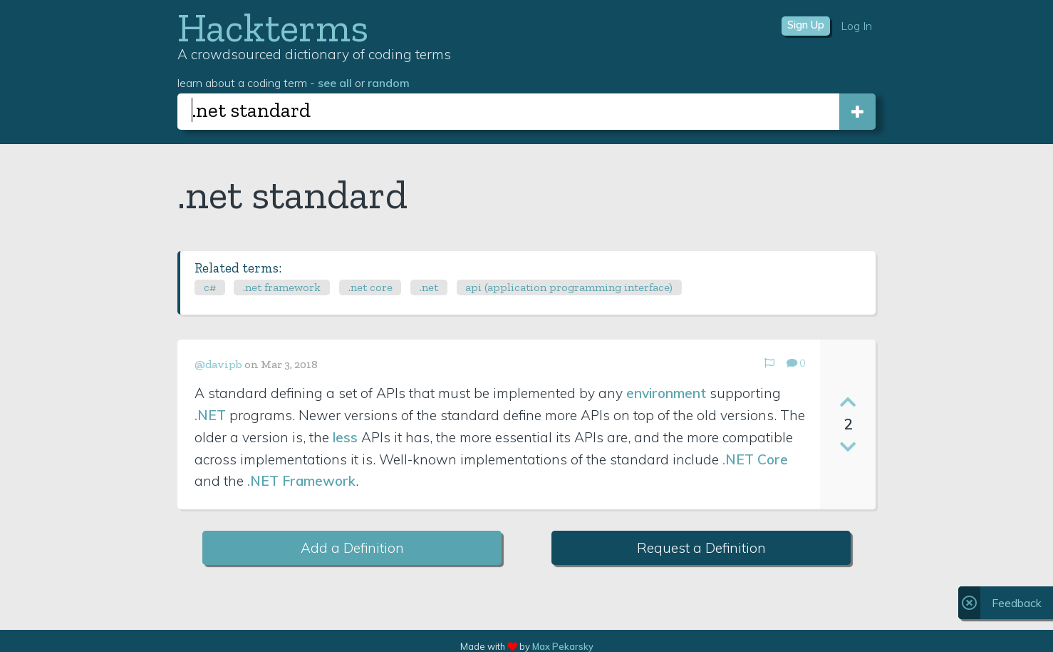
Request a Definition (701, 547)
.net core (370, 287)
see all (335, 83)
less (345, 437)
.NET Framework (301, 480)
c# (210, 287)
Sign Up (805, 25)
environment (666, 393)
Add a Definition (352, 547)
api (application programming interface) (569, 287)
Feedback (1017, 603)
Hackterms (272, 27)
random (389, 83)
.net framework (282, 287)
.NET (210, 415)
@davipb (218, 364)
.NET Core (755, 459)
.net (429, 287)
